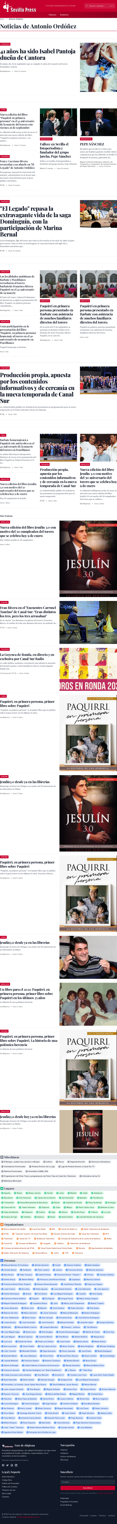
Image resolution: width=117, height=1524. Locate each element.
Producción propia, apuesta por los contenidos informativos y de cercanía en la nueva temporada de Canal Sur (58, 477)
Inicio (2, 19)
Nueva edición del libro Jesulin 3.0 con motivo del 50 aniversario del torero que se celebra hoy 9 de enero (18, 489)
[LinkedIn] (16, 1465)
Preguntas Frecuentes (69, 1502)
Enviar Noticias (66, 1505)
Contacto (5, 1497)
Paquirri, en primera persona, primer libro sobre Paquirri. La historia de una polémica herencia (28, 1040)
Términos (102, 1516)
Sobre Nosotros (8, 1477)
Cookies (93, 1516)
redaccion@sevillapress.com (28, 1517)
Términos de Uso (8, 1490)
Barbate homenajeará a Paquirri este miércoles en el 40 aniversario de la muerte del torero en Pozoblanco (17, 445)
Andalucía (64, 15)
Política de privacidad (105, 1493)
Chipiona (52, 15)
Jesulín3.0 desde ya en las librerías (25, 782)
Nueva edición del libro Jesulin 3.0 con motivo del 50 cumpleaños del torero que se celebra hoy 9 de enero (28, 531)
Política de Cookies (9, 1487)
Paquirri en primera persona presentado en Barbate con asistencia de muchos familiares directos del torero (56, 314)
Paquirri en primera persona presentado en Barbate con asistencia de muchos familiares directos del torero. (96, 314)
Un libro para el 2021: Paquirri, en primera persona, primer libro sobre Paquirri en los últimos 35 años (26, 993)
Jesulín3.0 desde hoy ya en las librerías (28, 1116)
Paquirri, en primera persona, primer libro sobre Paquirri (27, 703)
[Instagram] (12, 1465)
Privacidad (84, 1516)
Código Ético (7, 1480)
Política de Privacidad (10, 1483)
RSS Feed (64, 1460)
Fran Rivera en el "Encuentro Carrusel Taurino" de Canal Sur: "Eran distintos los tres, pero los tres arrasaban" (28, 611)
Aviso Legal (6, 1493)
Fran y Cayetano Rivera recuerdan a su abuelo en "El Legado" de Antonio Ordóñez (17, 164)
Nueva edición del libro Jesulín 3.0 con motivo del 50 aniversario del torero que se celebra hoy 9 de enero (98, 477)
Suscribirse (87, 1488)
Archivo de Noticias (68, 1456)
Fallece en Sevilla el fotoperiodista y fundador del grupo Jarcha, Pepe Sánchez (55, 150)
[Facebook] (3, 1465)
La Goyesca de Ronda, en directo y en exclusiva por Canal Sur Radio (27, 656)
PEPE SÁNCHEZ (92, 144)
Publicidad (64, 1498)
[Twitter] (7, 1465)
